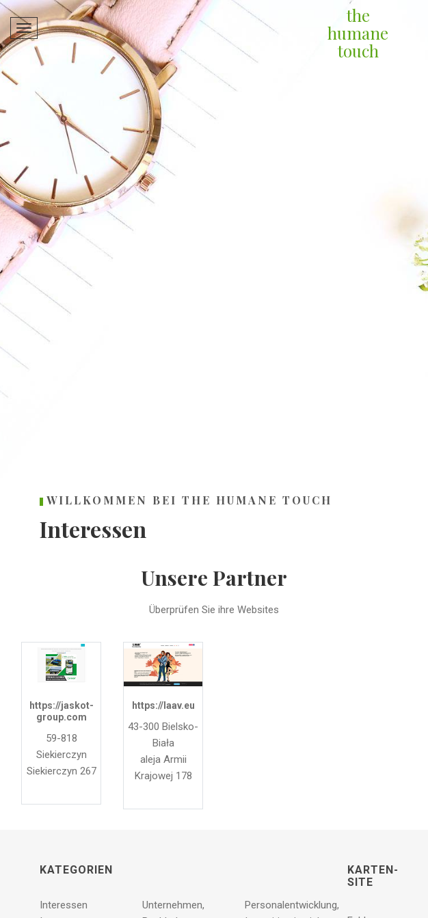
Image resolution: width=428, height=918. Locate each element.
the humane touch (357, 33)
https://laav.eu (163, 705)
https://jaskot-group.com (61, 711)
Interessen (64, 905)
